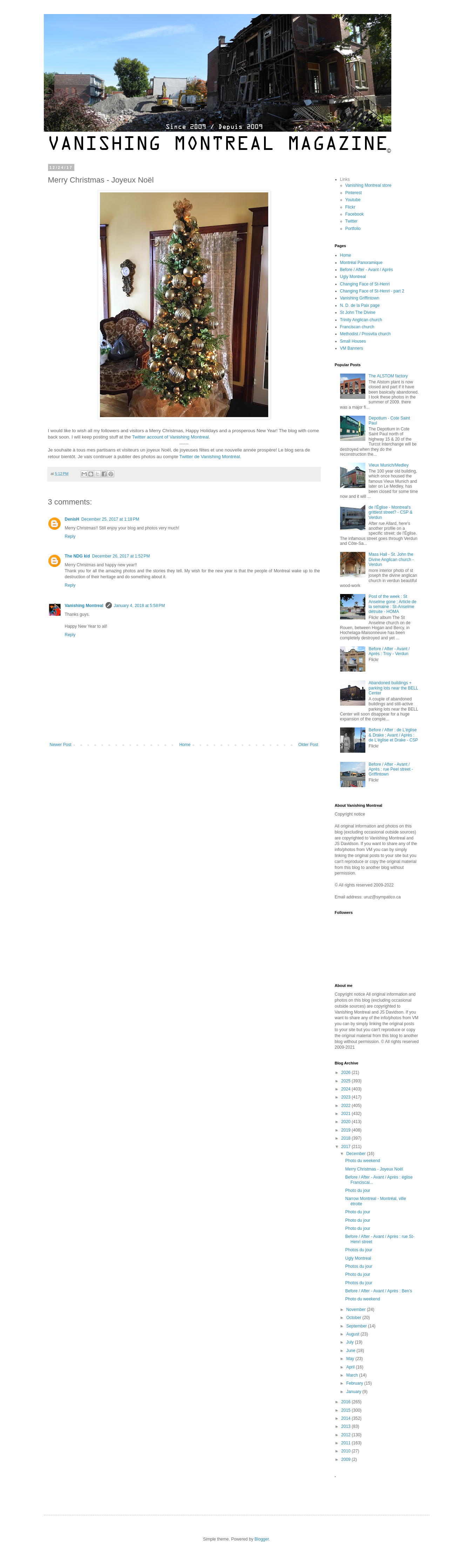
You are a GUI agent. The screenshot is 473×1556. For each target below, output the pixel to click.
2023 (346, 1097)
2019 (346, 1130)
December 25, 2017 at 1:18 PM (110, 519)
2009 (346, 1459)
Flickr (350, 207)
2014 (346, 1418)
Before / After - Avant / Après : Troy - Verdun (389, 651)
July (350, 1342)
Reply (70, 536)
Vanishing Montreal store (368, 185)
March (352, 1375)
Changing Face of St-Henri (365, 284)
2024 (346, 1089)
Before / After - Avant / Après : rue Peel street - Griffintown (391, 769)
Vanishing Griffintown (359, 298)
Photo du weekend (362, 1160)
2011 (346, 1442)
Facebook (354, 214)
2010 (346, 1451)
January (354, 1391)
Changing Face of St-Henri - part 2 (372, 291)
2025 (346, 1081)
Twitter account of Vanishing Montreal (170, 437)
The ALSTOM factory (388, 376)
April (351, 1367)
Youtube (353, 199)
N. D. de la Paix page (360, 305)
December (356, 1153)
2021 (346, 1113)
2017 (346, 1146)
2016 (346, 1401)
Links (345, 179)
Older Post (308, 744)
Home (184, 744)
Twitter (351, 221)
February (355, 1383)
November (356, 1309)
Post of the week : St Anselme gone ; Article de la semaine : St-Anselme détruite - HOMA (392, 604)
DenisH (72, 519)
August (353, 1334)
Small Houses (353, 341)
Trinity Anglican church (361, 319)
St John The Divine (358, 312)
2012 (346, 1434)
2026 (346, 1072)
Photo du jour (357, 1190)
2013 (346, 1426)
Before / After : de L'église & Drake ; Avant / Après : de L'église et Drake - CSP (393, 735)
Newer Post (61, 744)
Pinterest (353, 192)
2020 (346, 1121)
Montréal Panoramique (361, 262)
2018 (346, 1138)
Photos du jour (358, 1249)
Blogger (262, 1539)
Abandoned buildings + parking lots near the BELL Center (393, 687)
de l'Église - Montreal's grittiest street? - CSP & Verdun (390, 512)
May (350, 1358)
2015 (346, 1410)
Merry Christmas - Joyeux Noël (374, 1169)
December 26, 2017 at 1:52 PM (121, 556)
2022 (346, 1105)
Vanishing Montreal (84, 605)
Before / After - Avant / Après (366, 269)
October (354, 1317)
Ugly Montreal (353, 276)
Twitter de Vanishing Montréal (210, 456)
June (351, 1350)
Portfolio (353, 228)
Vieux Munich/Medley (388, 465)
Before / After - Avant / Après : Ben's (378, 1290)
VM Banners (351, 348)
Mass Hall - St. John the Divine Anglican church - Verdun (391, 559)
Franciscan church (357, 326)
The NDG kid (77, 556)
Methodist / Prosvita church (365, 333)
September (357, 1326)
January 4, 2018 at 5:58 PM (139, 605)
